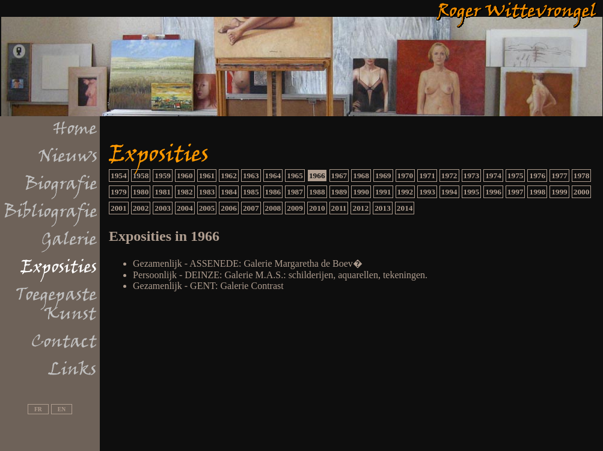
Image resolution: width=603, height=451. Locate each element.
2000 (582, 191)
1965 (295, 175)
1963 (251, 175)
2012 (360, 208)
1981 (163, 191)
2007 (251, 208)
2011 (339, 208)
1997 (515, 191)
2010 (317, 208)
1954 (119, 175)
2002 (141, 208)
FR (38, 409)
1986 (273, 191)
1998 (537, 191)
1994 (449, 191)
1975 (515, 175)
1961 (207, 175)
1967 (339, 175)
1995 (472, 191)
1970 (405, 175)
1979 (119, 191)
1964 (273, 175)
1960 (185, 175)
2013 (383, 208)
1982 (185, 191)
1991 (383, 191)
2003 (163, 208)
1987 (295, 191)
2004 (185, 208)
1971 (427, 175)
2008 (273, 208)
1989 (339, 191)
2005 (207, 208)
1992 (405, 191)
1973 (472, 175)
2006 (229, 208)
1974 (493, 175)
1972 (449, 175)
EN (62, 409)
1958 (141, 175)
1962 (229, 175)
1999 (559, 191)
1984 (229, 191)
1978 (582, 175)
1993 (427, 191)
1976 (537, 175)
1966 (317, 175)
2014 (405, 208)
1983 (207, 191)
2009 (295, 208)
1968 (361, 175)
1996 (493, 191)
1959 (163, 175)
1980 (141, 191)
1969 (383, 175)
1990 (361, 191)
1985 (251, 191)
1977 (559, 175)
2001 (119, 208)
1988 (317, 191)
